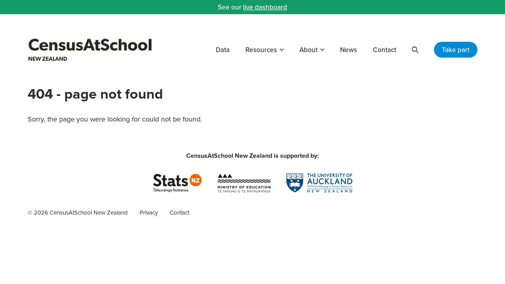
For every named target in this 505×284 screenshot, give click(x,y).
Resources (261, 49)
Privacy (149, 212)
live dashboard (265, 7)
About (308, 49)
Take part (455, 49)
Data (223, 49)
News (348, 49)
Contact (384, 49)
